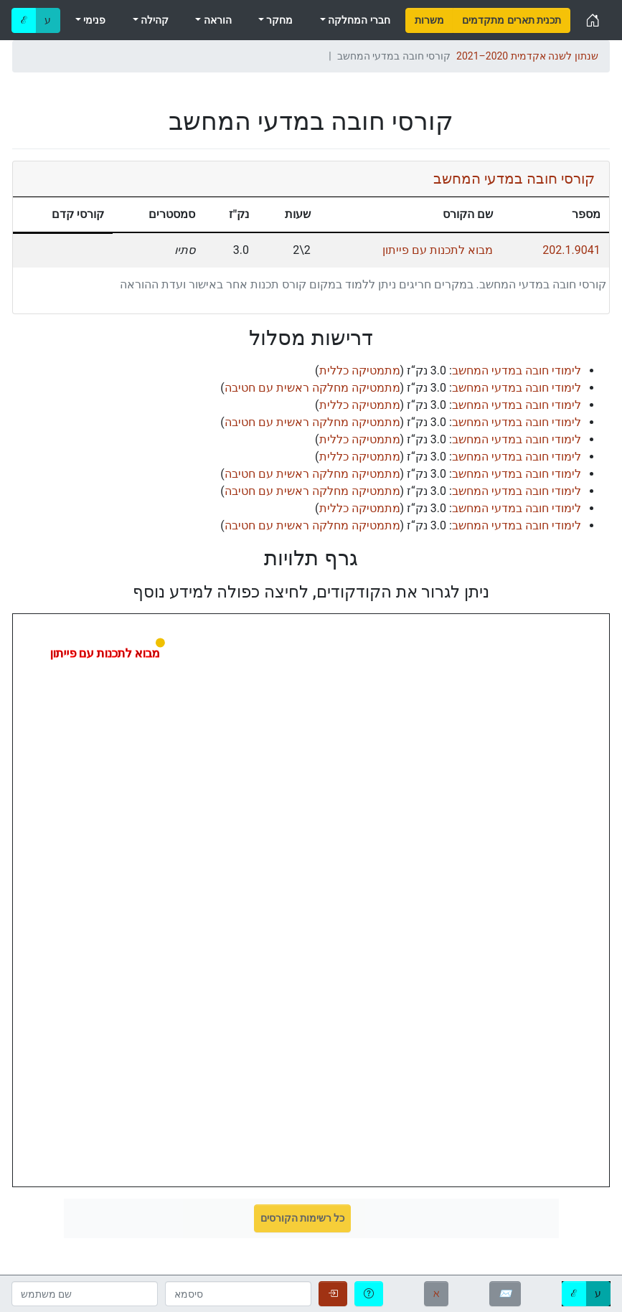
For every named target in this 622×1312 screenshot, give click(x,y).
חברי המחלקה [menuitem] (358, 20)
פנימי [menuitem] (93, 20)
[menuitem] (429, 20)
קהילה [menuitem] (153, 20)
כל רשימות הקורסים (302, 1218)
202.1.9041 (571, 250)
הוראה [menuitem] (216, 20)
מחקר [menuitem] (278, 20)
